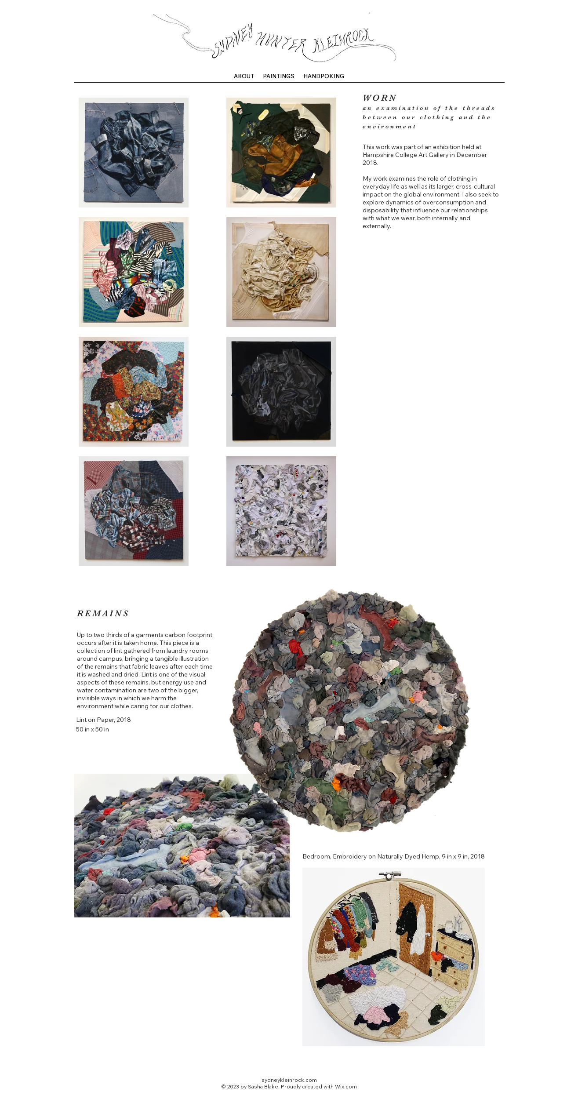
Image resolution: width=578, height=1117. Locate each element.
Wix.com (346, 1086)
